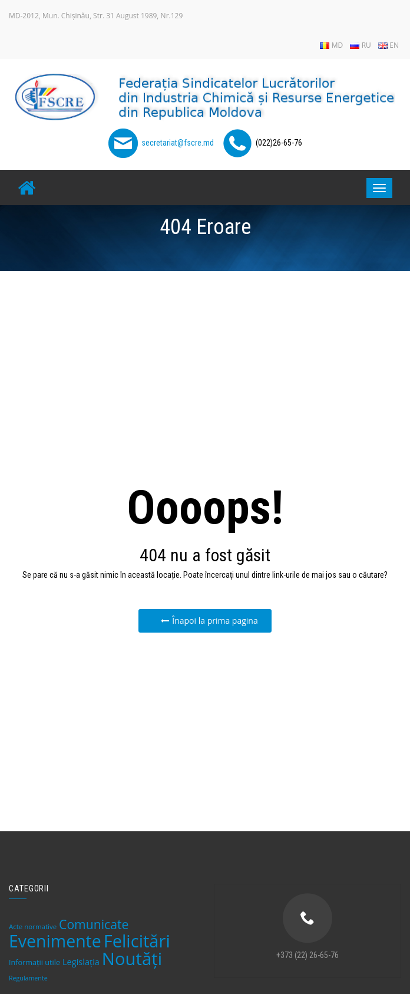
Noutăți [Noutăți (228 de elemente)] (132, 958)
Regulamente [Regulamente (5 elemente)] (28, 978)
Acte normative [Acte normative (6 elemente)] (33, 926)
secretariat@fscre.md (177, 142)
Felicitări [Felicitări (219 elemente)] (137, 941)
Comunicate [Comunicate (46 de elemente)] (93, 924)
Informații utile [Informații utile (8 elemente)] (34, 962)
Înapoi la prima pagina (209, 620)
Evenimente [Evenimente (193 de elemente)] (55, 941)
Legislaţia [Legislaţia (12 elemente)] (81, 961)
